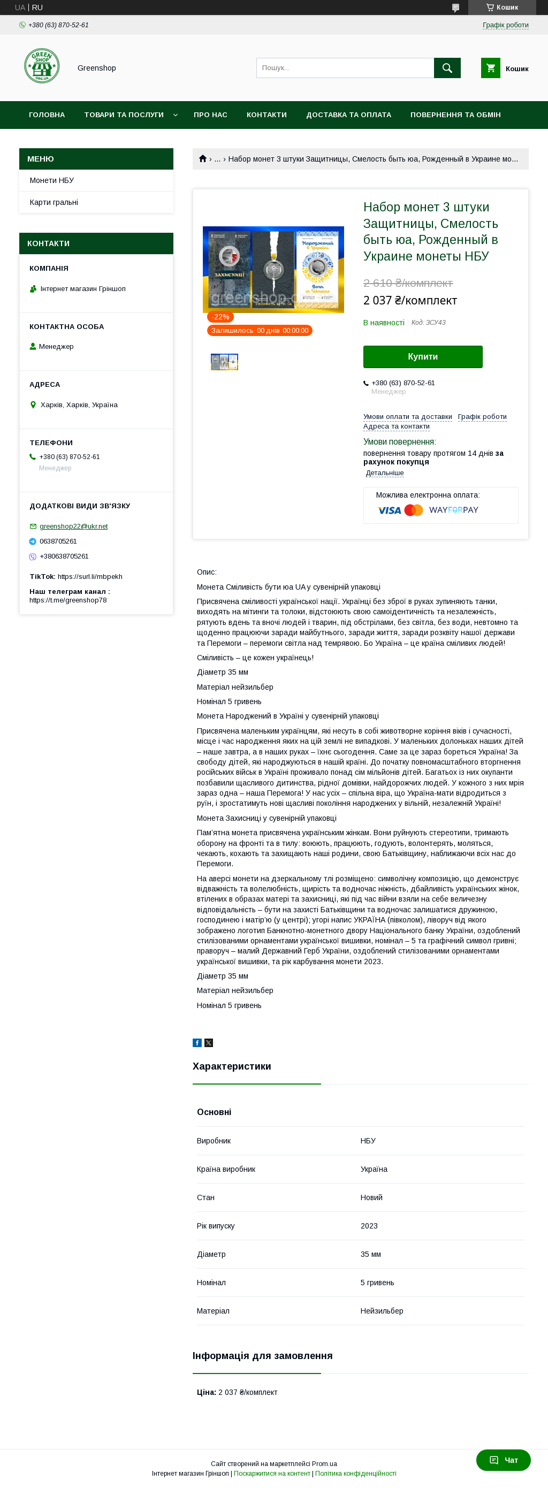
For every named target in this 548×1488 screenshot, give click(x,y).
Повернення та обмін (455, 115)
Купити (423, 356)
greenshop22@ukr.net (74, 526)
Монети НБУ (52, 180)
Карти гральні (54, 202)
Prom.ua (324, 1464)
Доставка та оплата (348, 115)
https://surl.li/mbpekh (90, 577)
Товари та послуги (124, 115)
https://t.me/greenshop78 (67, 600)
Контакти (267, 115)
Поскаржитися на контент (272, 1473)
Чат (503, 1460)
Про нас (210, 115)
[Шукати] (447, 68)
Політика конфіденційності (356, 1473)
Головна (47, 115)
